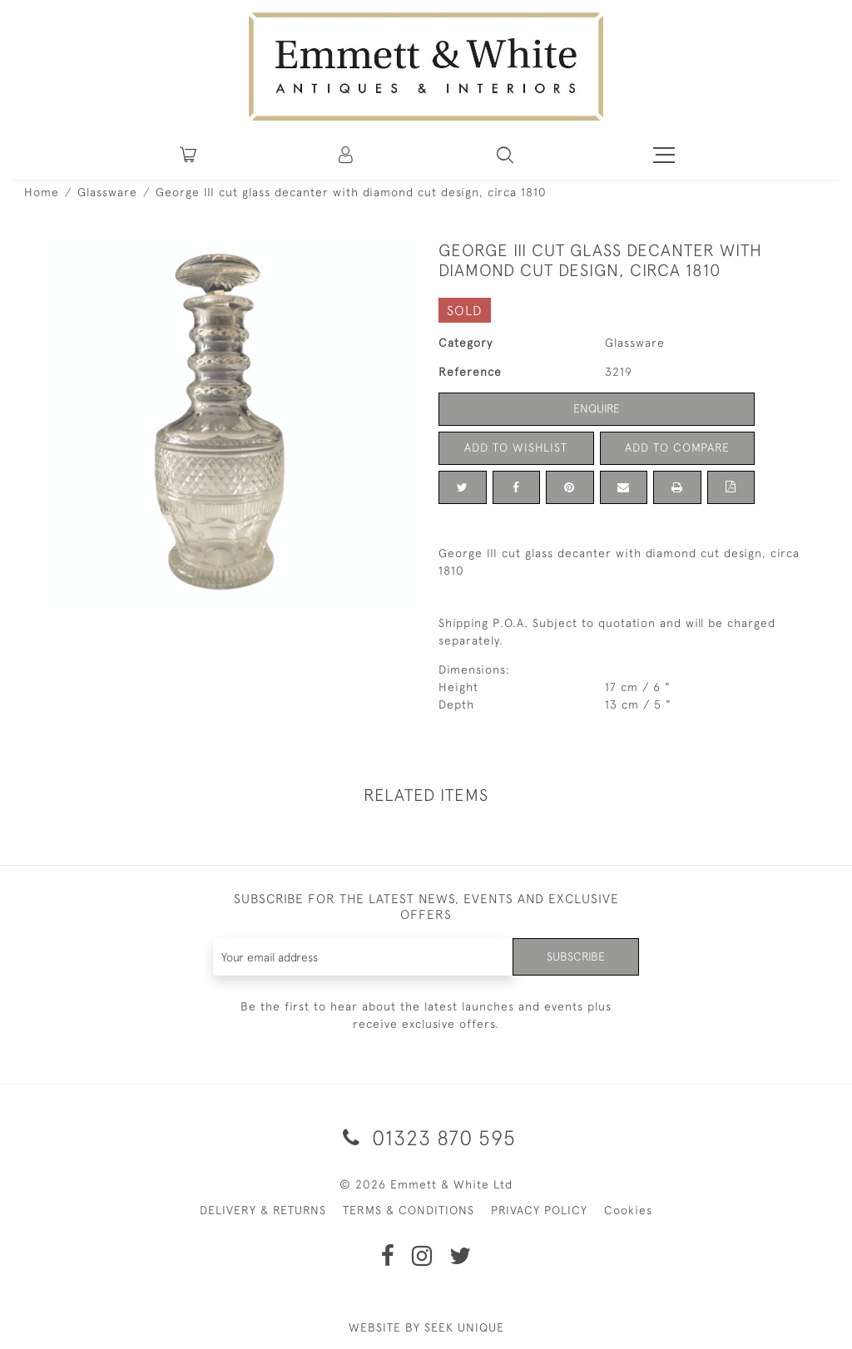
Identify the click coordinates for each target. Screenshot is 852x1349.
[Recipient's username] (363, 957)
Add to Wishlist (515, 447)
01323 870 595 (426, 1137)
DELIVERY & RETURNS (263, 1210)
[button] (505, 154)
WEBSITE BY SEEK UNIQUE (426, 1327)
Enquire (596, 408)
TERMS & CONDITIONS (408, 1210)
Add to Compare (677, 447)
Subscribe (576, 956)
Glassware (107, 192)
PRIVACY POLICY (539, 1210)
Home (41, 192)
